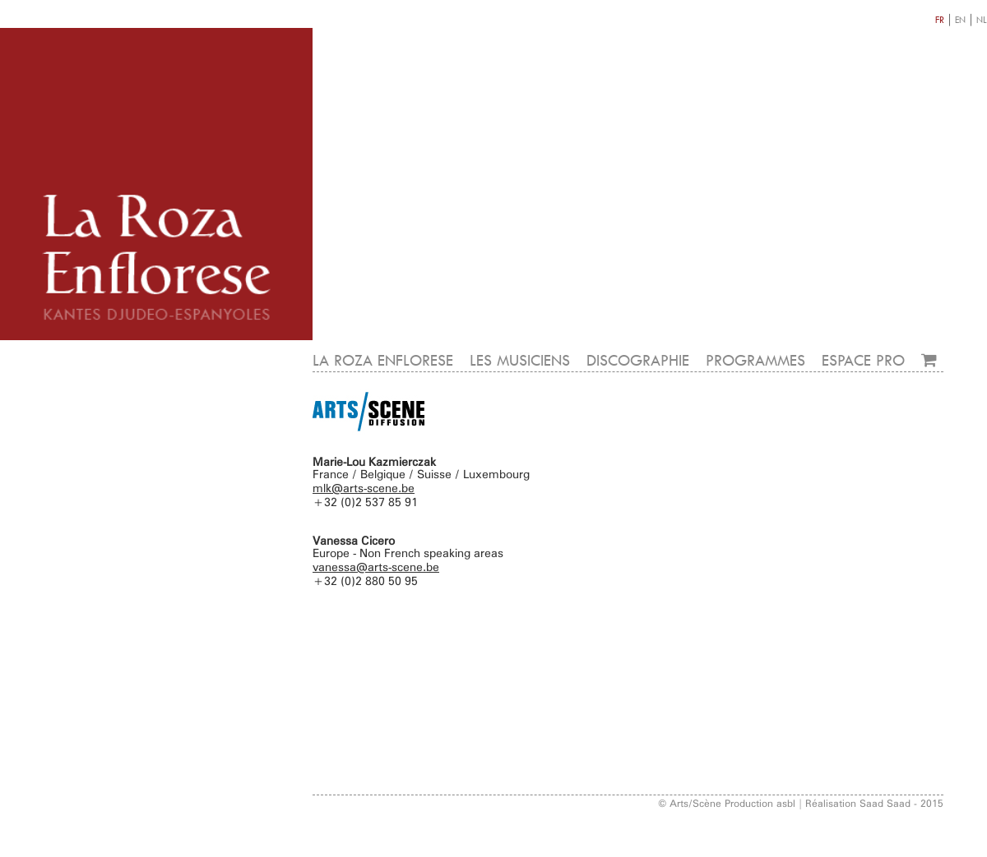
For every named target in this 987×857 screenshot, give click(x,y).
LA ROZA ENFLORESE (383, 360)
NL (981, 19)
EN (960, 19)
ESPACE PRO (863, 360)
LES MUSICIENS (520, 360)
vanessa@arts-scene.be (376, 566)
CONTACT (910, 323)
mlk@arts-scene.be (364, 487)
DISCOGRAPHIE (637, 360)
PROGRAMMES (755, 360)
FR (939, 19)
